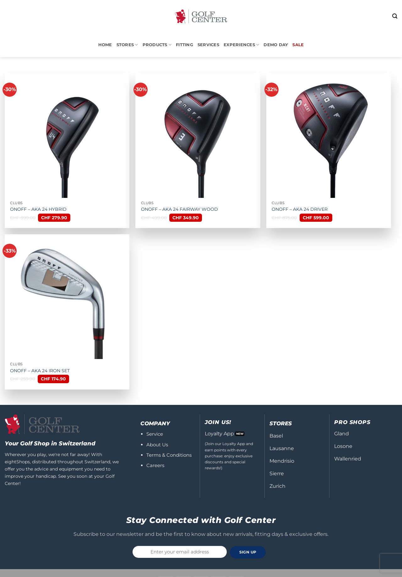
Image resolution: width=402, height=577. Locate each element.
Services (208, 44)
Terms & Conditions (169, 455)
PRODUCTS (157, 45)
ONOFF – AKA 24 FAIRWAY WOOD (179, 209)
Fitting (184, 44)
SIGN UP (248, 552)
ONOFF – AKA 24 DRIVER (300, 209)
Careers (155, 465)
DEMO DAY (275, 44)
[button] (394, 16)
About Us (157, 445)
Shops (23, 462)
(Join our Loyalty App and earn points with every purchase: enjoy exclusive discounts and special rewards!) (229, 455)
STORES (127, 45)
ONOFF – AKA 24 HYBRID (38, 209)
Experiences (241, 45)
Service (154, 434)
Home (105, 44)
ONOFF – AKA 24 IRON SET (40, 370)
